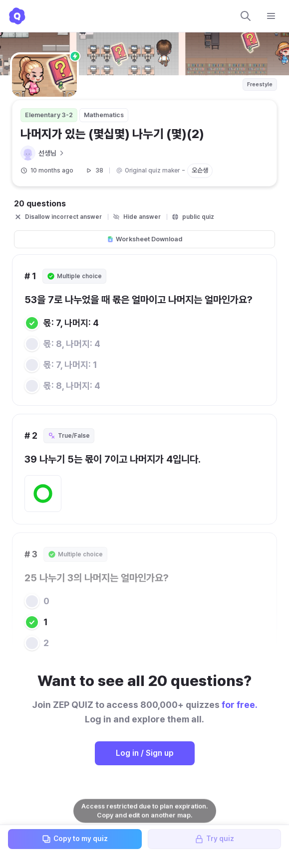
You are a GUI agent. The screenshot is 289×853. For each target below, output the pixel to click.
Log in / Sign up (145, 753)
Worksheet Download (144, 239)
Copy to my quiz (74, 839)
